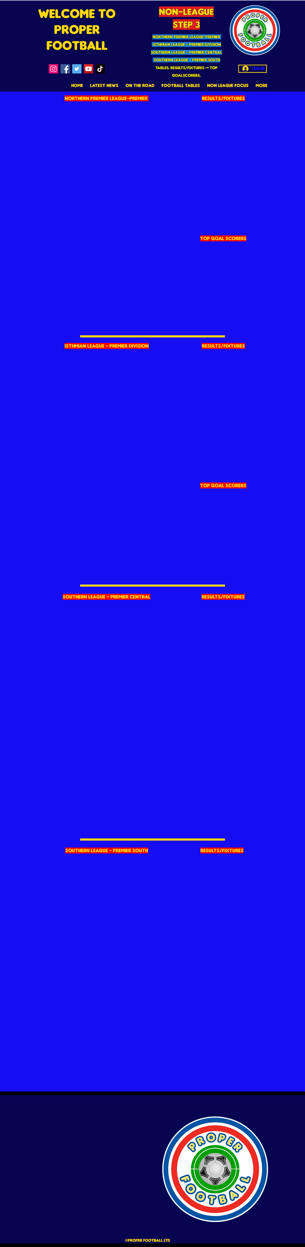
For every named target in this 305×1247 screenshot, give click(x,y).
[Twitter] (76, 68)
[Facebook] (65, 68)
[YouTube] (88, 68)
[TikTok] (100, 68)
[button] (180, 85)
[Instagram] (53, 68)
